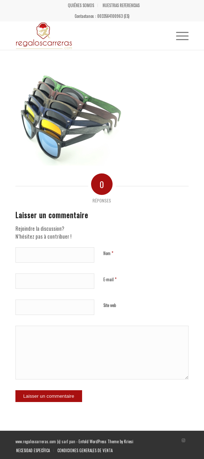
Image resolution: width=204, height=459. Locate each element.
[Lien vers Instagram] (183, 440)
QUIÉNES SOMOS (81, 5)
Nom (108, 253)
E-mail (110, 279)
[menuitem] (81, 5)
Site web (109, 305)
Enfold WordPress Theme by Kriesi (106, 441)
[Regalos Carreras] (84, 35)
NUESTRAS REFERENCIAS (121, 5)
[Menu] (179, 35)
